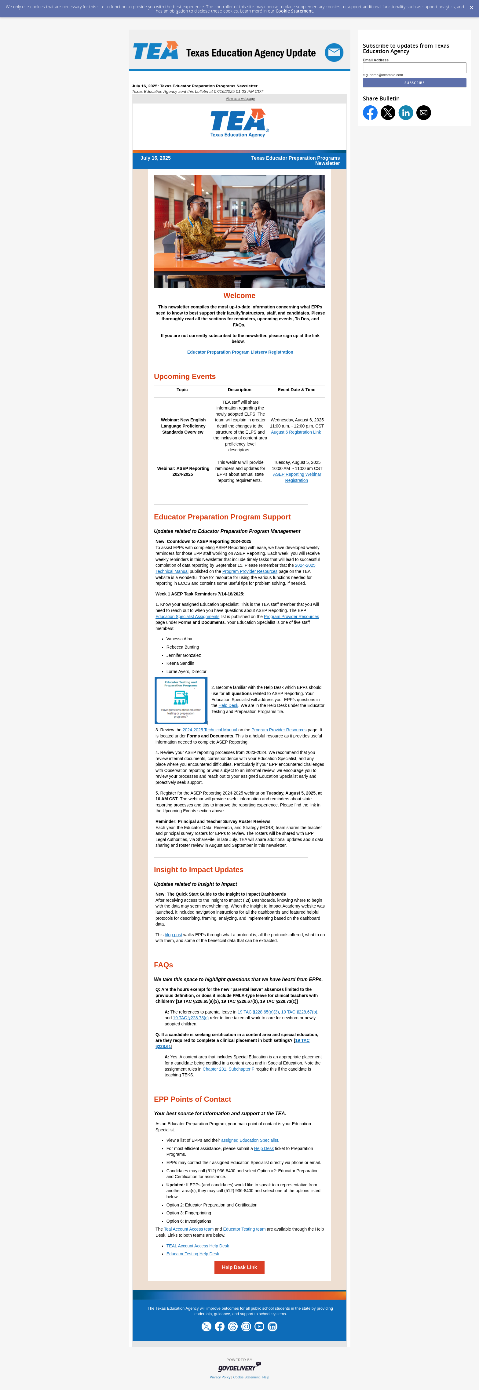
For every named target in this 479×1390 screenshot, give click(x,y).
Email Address (376, 60)
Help (265, 1377)
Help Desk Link (239, 1267)
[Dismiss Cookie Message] (471, 6)
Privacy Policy (220, 1377)
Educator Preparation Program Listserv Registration (240, 352)
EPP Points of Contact (192, 1099)
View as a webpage (240, 98)
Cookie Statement (294, 11)
